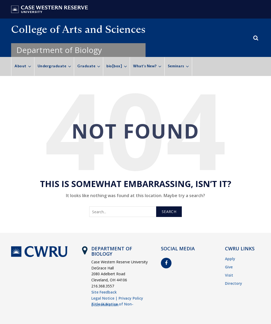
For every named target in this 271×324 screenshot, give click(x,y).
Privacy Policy (131, 298)
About (20, 66)
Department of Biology (59, 50)
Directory (233, 283)
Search (169, 211)
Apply (230, 258)
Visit (229, 275)
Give (229, 266)
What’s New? (145, 66)
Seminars (176, 66)
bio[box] (114, 66)
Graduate (86, 66)
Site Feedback (104, 292)
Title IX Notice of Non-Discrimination (112, 304)
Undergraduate (52, 66)
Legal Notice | (104, 298)
